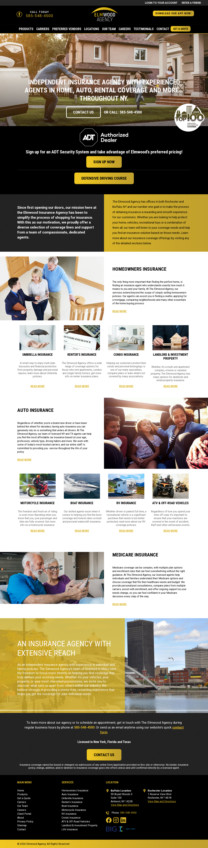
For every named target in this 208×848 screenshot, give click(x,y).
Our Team (109, 29)
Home (20, 790)
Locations (91, 29)
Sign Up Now (104, 162)
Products (26, 29)
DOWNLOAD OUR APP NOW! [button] (173, 13)
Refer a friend (191, 2)
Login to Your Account (161, 2)
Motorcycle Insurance (74, 809)
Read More (119, 311)
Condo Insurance (71, 817)
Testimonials (144, 29)
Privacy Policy (25, 821)
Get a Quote (180, 28)
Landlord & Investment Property (80, 825)
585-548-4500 (39, 16)
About (20, 817)
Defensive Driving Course (104, 178)
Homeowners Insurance (75, 790)
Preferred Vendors (66, 29)
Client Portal (24, 813)
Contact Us (83, 112)
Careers (125, 29)
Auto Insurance (70, 794)
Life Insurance (70, 829)
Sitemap (22, 825)
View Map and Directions (125, 805)
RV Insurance (69, 813)
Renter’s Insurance (72, 802)
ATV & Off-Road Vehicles (76, 821)
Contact (163, 29)
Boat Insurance (70, 805)
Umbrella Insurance (72, 798)
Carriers (42, 29)
